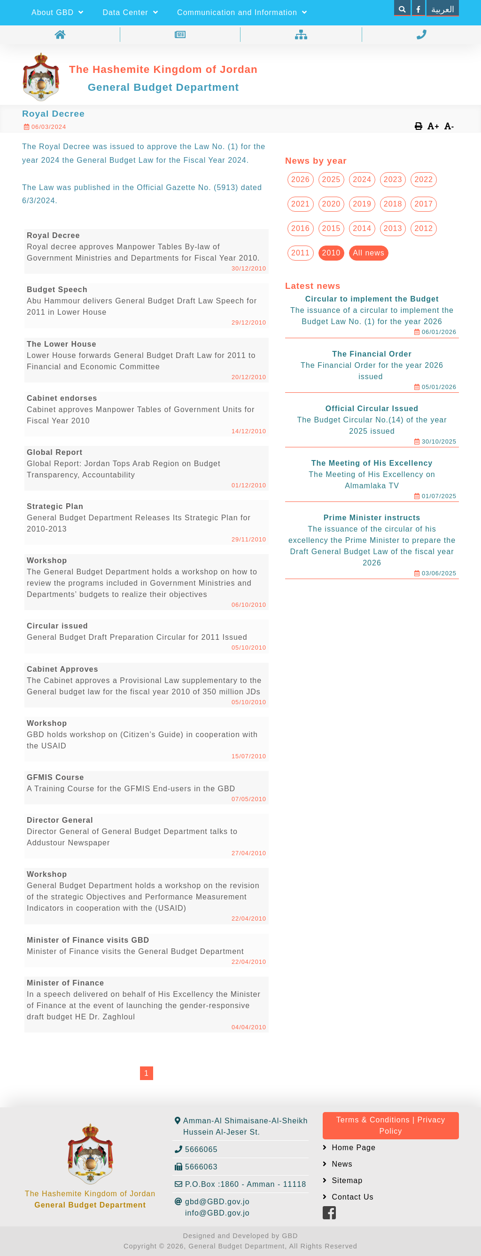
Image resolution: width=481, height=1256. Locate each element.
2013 (393, 228)
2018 (393, 204)
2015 (331, 228)
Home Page (352, 1148)
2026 (300, 179)
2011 (300, 253)
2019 (362, 204)
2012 (423, 228)
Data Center (130, 12)
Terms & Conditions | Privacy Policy (390, 1125)
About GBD (57, 12)
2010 (331, 253)
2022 (423, 179)
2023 (393, 179)
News (340, 1164)
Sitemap (346, 1180)
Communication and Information (242, 12)
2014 (362, 228)
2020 (331, 204)
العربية (442, 9)
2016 (300, 228)
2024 (362, 179)
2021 (300, 204)
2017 (423, 204)
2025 (331, 179)
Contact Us (351, 1197)
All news (369, 253)
